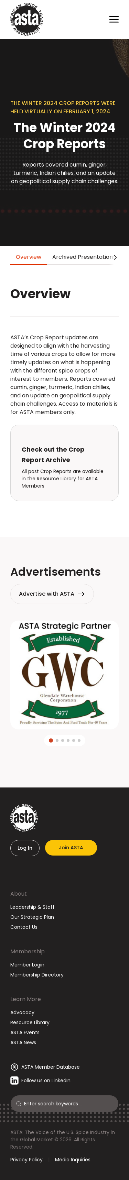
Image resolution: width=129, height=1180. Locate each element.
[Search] (68, 1103)
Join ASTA (71, 847)
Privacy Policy (26, 1159)
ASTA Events (25, 1032)
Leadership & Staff (32, 907)
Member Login (27, 964)
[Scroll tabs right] (114, 257)
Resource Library (30, 1022)
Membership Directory (37, 974)
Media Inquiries (72, 1159)
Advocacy (22, 1012)
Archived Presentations (84, 257)
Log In (25, 847)
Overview (28, 257)
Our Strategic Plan (32, 917)
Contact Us (23, 927)
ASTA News (23, 1042)
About (18, 894)
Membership (27, 951)
